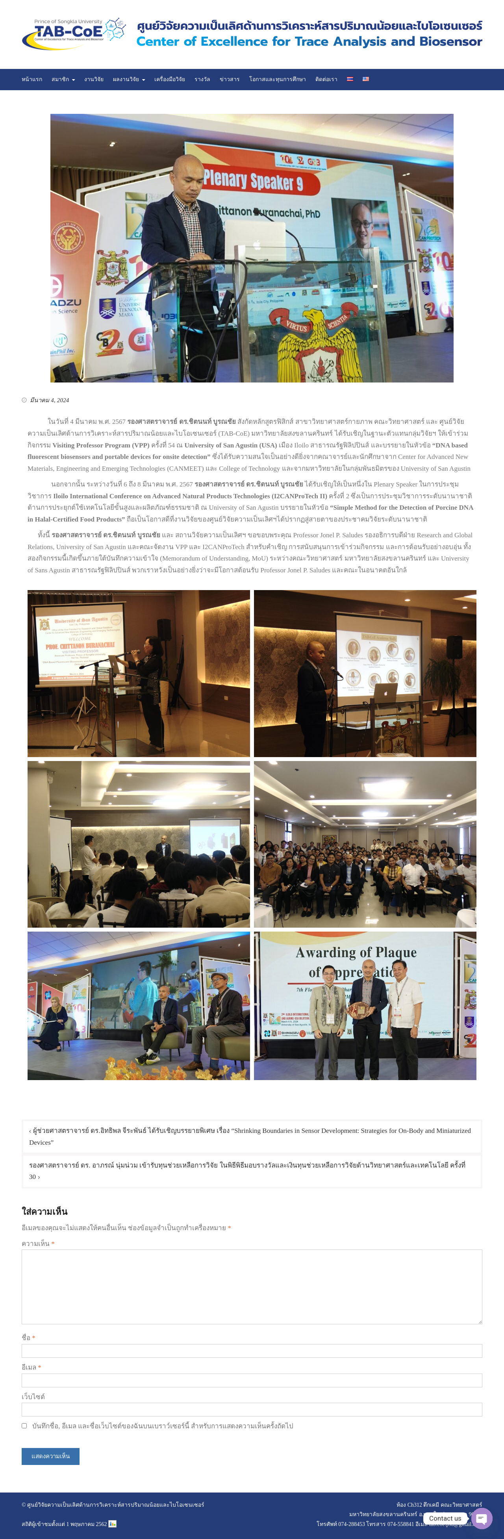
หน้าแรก (32, 79)
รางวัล (202, 79)
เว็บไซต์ (33, 1397)
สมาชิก (60, 79)
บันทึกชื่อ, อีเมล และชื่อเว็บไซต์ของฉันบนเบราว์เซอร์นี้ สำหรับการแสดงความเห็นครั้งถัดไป (162, 1426)
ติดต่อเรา (326, 79)
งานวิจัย (94, 79)
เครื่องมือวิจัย (169, 79)
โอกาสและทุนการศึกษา (277, 79)
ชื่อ (28, 1338)
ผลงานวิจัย (126, 79)
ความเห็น (38, 1244)
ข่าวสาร (230, 79)
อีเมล (31, 1367)
